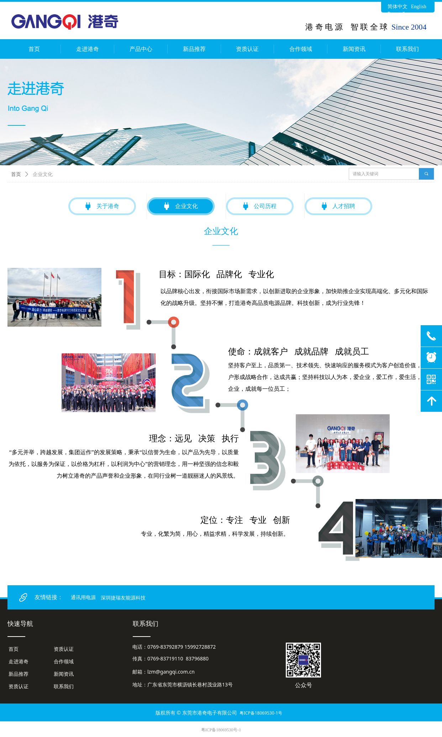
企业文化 (43, 174)
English (418, 6)
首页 (16, 174)
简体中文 (397, 6)
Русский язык (402, 13)
